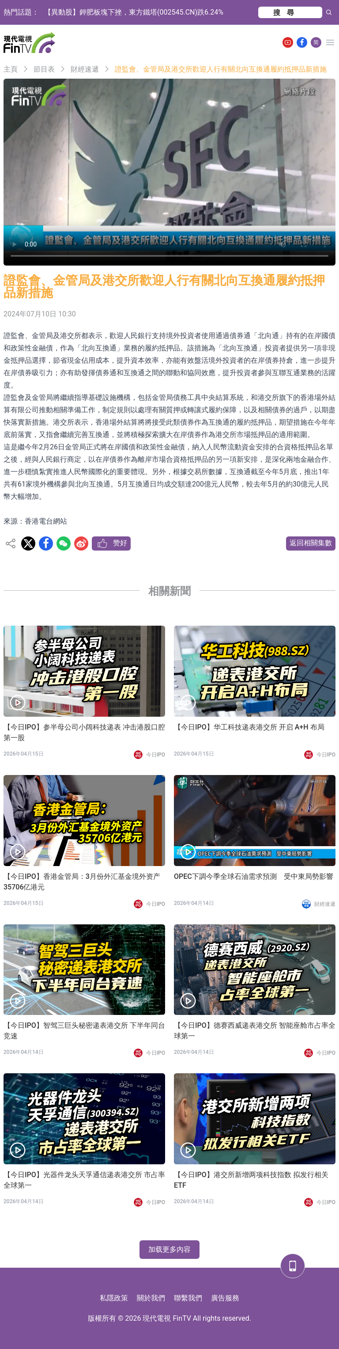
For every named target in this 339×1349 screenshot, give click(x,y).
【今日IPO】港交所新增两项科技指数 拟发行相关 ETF (251, 1179)
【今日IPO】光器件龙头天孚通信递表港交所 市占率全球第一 (84, 1179)
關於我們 (151, 1298)
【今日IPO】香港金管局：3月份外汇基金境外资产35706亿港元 (82, 881)
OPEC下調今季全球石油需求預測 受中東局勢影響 (253, 876)
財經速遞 (85, 69)
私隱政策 (114, 1298)
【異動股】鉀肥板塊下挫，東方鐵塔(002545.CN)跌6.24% (133, 12)
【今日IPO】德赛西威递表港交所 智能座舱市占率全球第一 (254, 1030)
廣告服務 (225, 1298)
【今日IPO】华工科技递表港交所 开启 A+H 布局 (249, 727)
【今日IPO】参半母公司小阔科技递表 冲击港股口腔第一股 (84, 732)
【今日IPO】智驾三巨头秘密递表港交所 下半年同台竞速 (84, 1030)
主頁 (11, 69)
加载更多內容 (169, 1249)
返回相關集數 (311, 543)
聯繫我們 (188, 1298)
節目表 (44, 69)
